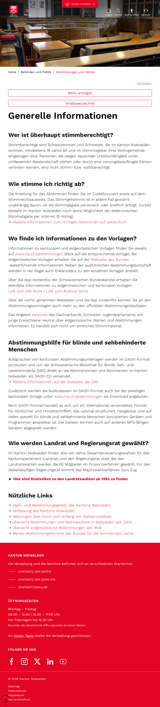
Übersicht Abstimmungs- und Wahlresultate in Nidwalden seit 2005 (72, 522)
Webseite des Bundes (110, 259)
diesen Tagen (24, 636)
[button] (27, 12)
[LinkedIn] (50, 661)
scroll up (7, 700)
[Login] (109, 12)
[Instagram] (24, 661)
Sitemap (14, 686)
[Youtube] (63, 661)
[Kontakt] (146, 12)
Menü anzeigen (80, 93)
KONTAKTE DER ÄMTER (35, 571)
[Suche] (118, 12)
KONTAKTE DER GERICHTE (37, 579)
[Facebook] (11, 661)
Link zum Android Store (67, 291)
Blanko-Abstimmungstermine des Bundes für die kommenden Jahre (72, 533)
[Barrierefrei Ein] (131, 12)
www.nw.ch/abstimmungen (39, 254)
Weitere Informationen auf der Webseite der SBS (55, 382)
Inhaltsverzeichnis (80, 103)
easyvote (40, 314)
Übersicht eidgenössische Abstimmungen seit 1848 (57, 527)
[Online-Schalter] (80, 4)
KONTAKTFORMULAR (33, 587)
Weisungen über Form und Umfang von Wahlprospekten (62, 516)
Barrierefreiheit (19, 699)
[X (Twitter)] (37, 661)
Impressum (16, 695)
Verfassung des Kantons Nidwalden (43, 511)
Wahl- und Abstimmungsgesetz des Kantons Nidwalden (61, 505)
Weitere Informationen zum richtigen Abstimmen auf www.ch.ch (69, 222)
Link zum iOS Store (25, 291)
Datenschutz (17, 690)
